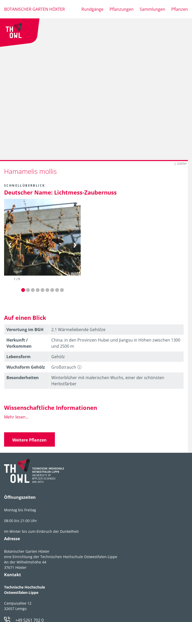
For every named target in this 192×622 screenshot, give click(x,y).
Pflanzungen (122, 9)
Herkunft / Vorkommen (19, 343)
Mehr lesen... (16, 417)
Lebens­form (18, 356)
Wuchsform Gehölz (25, 367)
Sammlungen (152, 9)
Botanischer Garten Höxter (34, 9)
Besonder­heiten (22, 377)
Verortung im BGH (24, 329)
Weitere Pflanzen (29, 440)
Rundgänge (92, 9)
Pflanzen (179, 9)
